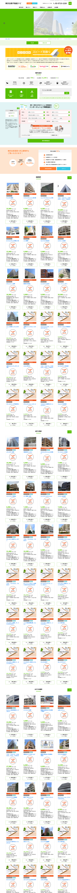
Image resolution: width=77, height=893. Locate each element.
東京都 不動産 (7, 38)
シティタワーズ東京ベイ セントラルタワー (64, 584)
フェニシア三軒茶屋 (62, 404)
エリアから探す (42, 97)
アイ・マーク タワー (62, 283)
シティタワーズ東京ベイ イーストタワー (47, 623)
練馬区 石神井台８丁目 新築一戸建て (47, 710)
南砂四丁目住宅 (27, 283)
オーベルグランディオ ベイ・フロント (46, 584)
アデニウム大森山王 (62, 754)
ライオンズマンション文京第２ (47, 452)
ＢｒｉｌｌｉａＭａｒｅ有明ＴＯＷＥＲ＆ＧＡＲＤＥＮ (30, 584)
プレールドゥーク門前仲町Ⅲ (12, 404)
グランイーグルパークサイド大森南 (47, 798)
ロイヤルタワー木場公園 (63, 366)
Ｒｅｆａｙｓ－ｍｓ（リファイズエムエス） (64, 798)
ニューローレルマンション (46, 496)
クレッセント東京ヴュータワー (12, 539)
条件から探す (67, 97)
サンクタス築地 (9, 197)
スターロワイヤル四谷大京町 (30, 879)
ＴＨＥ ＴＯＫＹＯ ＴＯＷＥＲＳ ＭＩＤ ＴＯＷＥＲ (47, 366)
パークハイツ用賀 (27, 710)
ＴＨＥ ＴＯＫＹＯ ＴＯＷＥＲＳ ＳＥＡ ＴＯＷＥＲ (64, 198)
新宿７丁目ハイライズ (28, 797)
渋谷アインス (26, 841)
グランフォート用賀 (10, 283)
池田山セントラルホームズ (29, 754)
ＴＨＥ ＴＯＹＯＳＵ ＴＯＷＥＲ (30, 539)
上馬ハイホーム (61, 710)
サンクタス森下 (44, 662)
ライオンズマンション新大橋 (30, 197)
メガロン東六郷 (44, 879)
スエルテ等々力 (27, 366)
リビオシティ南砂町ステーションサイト (47, 404)
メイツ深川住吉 (61, 622)
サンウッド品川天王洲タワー (64, 879)
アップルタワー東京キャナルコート (30, 662)
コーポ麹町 (26, 240)
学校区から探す (61, 97)
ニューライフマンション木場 (47, 197)
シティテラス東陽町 (45, 841)
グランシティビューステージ (30, 404)
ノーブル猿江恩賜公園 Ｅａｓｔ (30, 623)
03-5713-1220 (61, 3)
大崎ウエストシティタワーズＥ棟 (12, 366)
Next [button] (73, 23)
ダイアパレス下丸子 (10, 879)
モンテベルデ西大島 (45, 240)
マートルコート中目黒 (62, 452)
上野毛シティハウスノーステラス (30, 327)
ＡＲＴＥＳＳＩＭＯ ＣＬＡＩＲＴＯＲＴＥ (47, 327)
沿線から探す (49, 97)
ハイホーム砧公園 (62, 496)
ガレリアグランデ (62, 662)
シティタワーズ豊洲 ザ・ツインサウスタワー (12, 623)
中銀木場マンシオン (28, 452)
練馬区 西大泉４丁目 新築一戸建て (47, 755)
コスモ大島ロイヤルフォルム (64, 539)
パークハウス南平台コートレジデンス (12, 842)
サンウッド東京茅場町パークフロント (12, 710)
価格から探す (55, 97)
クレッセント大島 (44, 539)
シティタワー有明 (10, 452)
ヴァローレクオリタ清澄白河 (64, 326)
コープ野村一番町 (27, 496)
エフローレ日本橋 (62, 240)
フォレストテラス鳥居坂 (11, 797)
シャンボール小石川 (45, 283)
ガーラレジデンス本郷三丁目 (12, 240)
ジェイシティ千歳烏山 (11, 496)
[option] (38, 23)
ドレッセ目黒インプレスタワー (12, 327)
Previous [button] (4, 23)
